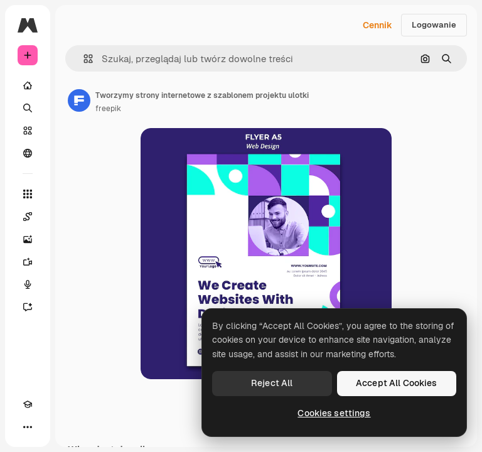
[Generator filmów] (28, 262)
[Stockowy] (28, 131)
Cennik (377, 25)
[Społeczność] (28, 153)
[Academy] (28, 404)
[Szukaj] (28, 108)
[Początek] (28, 85)
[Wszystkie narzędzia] (28, 194)
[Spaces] (28, 217)
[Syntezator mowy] (28, 284)
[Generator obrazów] (28, 239)
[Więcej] (28, 427)
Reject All (271, 383)
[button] (83, 58)
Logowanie (434, 24)
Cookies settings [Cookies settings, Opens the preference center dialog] (333, 413)
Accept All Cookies (396, 383)
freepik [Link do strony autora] (108, 109)
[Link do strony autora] (79, 100)
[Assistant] (28, 307)
